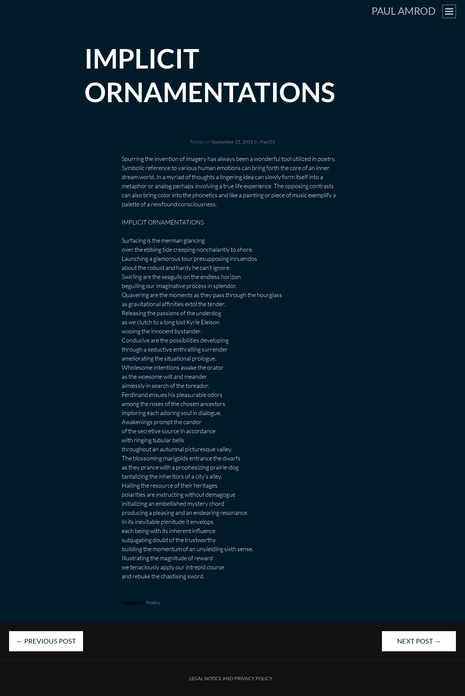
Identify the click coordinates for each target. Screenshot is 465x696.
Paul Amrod (404, 11)
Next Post (419, 641)
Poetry (153, 602)
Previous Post (46, 641)
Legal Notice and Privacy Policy (230, 678)
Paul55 (267, 142)
